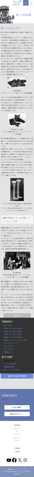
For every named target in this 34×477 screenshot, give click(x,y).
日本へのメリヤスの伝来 (12, 370)
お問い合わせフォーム (16, 414)
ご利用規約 (9, 469)
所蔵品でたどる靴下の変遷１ (13, 328)
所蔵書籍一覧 (8, 352)
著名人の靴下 (8, 325)
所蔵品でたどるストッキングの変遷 (15, 340)
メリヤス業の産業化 (10, 364)
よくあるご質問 (16, 407)
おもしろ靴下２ (9, 349)
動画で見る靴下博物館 (17, 376)
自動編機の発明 (9, 367)
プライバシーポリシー (21, 469)
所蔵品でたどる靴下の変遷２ (13, 331)
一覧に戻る (17, 315)
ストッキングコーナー (11, 343)
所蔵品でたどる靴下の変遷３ (13, 334)
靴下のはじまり (9, 361)
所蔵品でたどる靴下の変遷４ (13, 337)
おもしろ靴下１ (9, 346)
